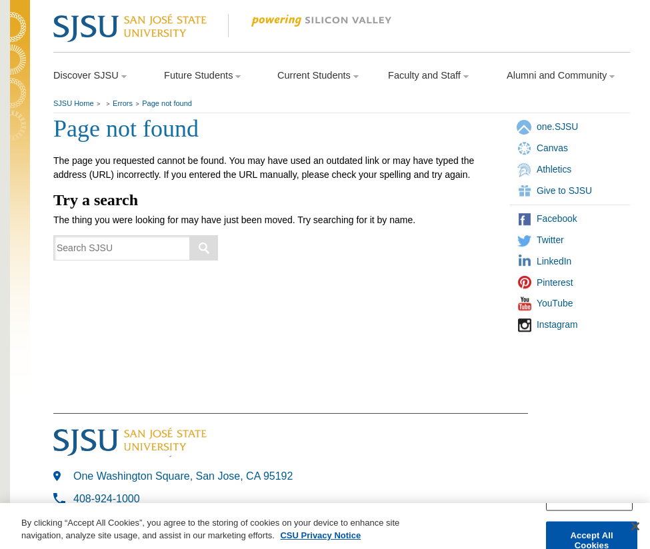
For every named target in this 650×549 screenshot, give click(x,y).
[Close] (635, 527)
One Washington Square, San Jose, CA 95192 (183, 476)
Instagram (557, 324)
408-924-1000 (106, 498)
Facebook (557, 218)
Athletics (554, 169)
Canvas (552, 148)
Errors (123, 103)
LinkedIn (554, 261)
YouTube (555, 303)
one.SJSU (557, 126)
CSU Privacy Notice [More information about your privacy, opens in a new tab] (320, 537)
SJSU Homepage (20, 45)
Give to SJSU (564, 190)
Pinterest (555, 282)
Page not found (167, 103)
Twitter (550, 240)
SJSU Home (73, 103)
